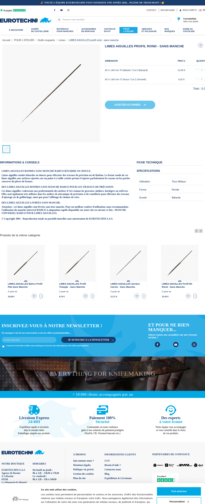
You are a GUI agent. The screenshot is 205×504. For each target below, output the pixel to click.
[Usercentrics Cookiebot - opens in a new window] (20, 399)
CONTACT (151, 10)
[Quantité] (201, 70)
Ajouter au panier (130, 104)
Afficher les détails (51, 399)
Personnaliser (179, 383)
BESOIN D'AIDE (168, 10)
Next (201, 231)
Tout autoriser (179, 373)
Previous (196, 231)
